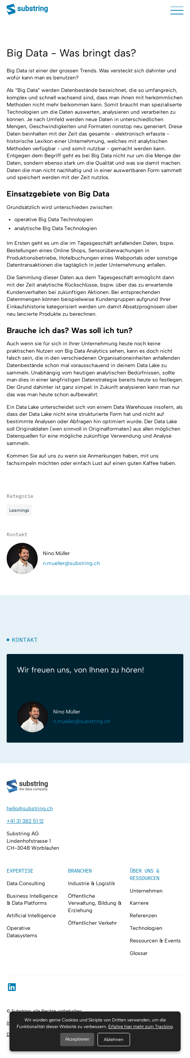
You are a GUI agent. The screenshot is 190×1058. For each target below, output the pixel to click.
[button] (176, 10)
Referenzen (143, 916)
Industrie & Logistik (91, 883)
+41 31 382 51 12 (25, 821)
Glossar (138, 953)
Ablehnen (113, 1039)
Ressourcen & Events (155, 941)
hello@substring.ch (30, 808)
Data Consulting (26, 883)
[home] (27, 10)
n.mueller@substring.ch (71, 563)
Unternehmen (146, 891)
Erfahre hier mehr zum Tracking (140, 1026)
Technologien (146, 928)
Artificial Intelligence (31, 916)
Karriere (139, 903)
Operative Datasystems (22, 932)
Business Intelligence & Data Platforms (32, 900)
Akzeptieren (77, 1039)
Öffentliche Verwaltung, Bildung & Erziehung (95, 903)
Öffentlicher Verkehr (92, 923)
